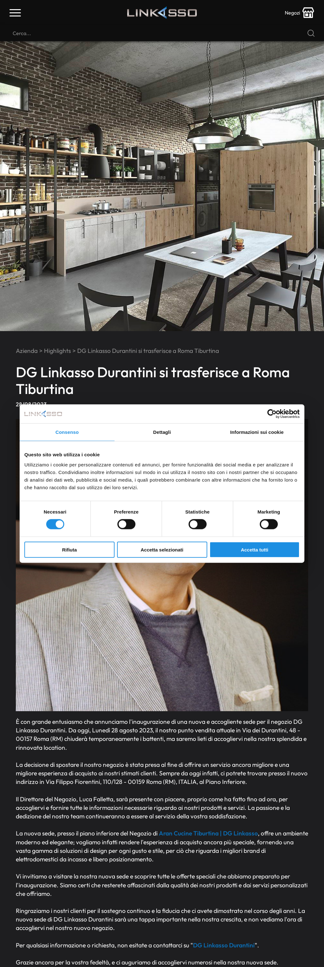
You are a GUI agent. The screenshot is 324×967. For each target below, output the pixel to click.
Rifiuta (69, 549)
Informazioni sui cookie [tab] (257, 432)
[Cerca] (162, 33)
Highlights (57, 350)
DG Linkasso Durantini (224, 945)
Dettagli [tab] (162, 432)
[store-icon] (300, 12)
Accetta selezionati (161, 549)
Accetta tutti (254, 549)
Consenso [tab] (66, 432)
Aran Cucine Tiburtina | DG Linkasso (208, 833)
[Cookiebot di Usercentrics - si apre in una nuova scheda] (272, 414)
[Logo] (162, 12)
